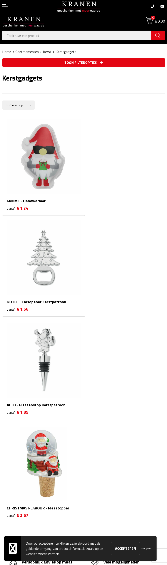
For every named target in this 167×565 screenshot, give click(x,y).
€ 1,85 (17, 307)
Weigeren (146, 548)
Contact (8, 452)
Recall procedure (97, 485)
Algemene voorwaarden (103, 452)
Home (6, 51)
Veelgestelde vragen (100, 397)
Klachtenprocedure (99, 465)
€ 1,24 (17, 206)
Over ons (92, 384)
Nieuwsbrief (94, 391)
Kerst (47, 51)
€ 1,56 (99, 206)
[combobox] (76, 35)
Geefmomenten (27, 51)
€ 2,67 (99, 307)
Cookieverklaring (97, 458)
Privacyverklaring (98, 478)
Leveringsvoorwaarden (102, 471)
